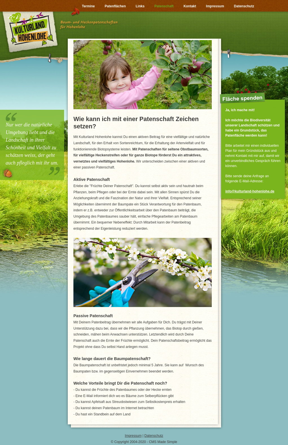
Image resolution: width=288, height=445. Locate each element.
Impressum (133, 436)
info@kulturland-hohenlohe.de (249, 191)
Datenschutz (153, 436)
